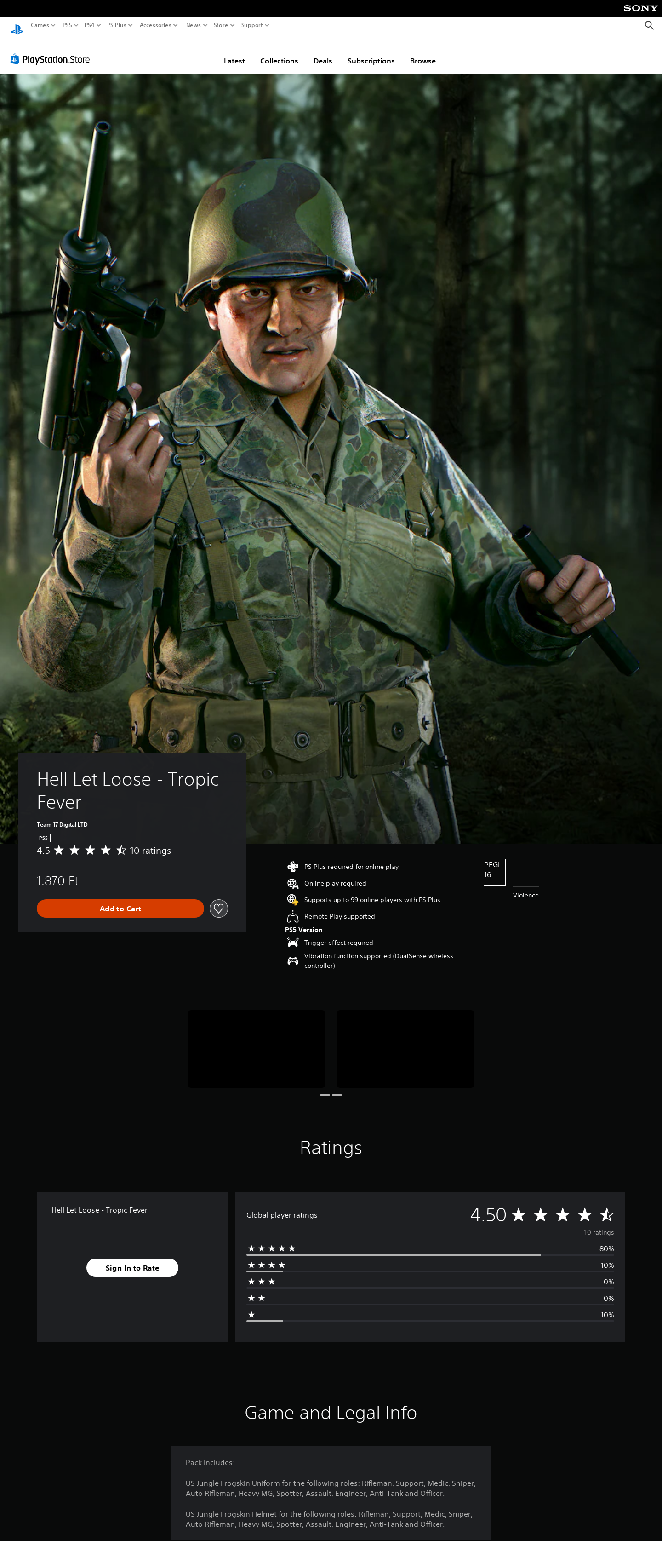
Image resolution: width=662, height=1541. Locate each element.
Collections (279, 52)
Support (252, 25)
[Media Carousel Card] (256, 1040)
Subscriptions (371, 52)
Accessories (155, 25)
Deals (323, 52)
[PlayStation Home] (17, 25)
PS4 (90, 25)
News (193, 25)
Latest (234, 52)
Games (40, 25)
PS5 (67, 25)
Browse (423, 52)
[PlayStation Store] (52, 50)
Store (221, 25)
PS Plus (116, 25)
